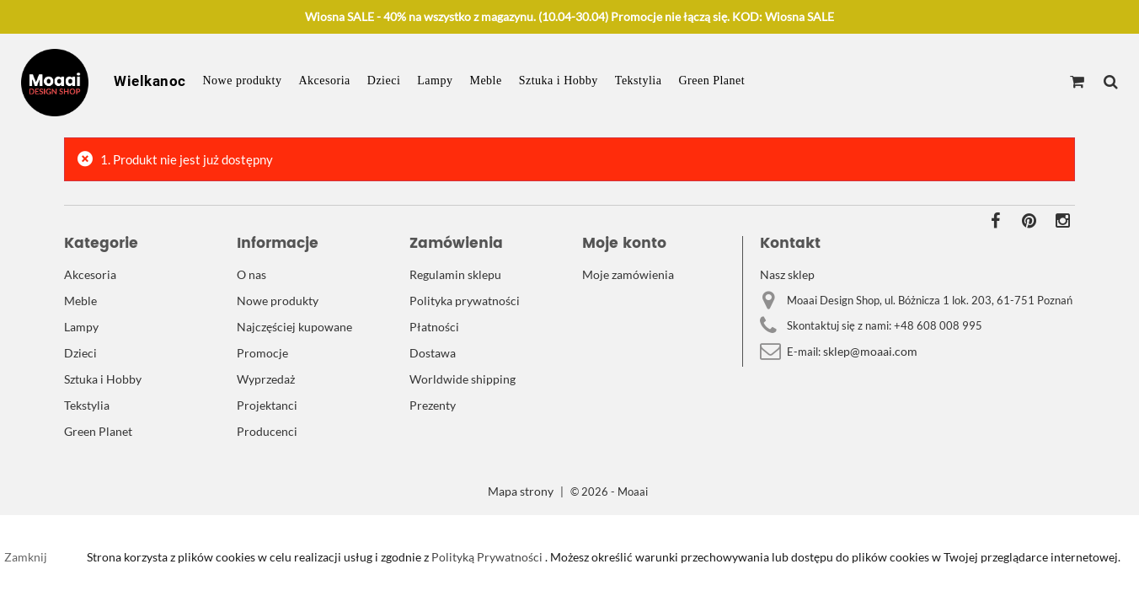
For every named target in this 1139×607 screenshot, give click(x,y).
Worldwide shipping (462, 379)
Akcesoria (324, 80)
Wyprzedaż (266, 379)
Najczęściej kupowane (294, 327)
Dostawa (432, 353)
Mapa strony (520, 491)
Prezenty (432, 405)
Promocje (262, 353)
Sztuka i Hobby (558, 80)
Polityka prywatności (464, 300)
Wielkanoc (150, 81)
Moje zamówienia (628, 274)
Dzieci (384, 80)
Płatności (434, 327)
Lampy (434, 80)
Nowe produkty (242, 80)
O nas (251, 274)
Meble (485, 80)
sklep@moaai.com (870, 351)
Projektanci (267, 405)
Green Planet (711, 80)
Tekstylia (638, 80)
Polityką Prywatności (486, 557)
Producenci (267, 431)
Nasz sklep (787, 274)
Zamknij (25, 557)
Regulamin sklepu (455, 274)
